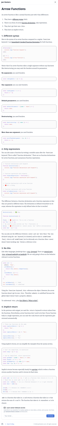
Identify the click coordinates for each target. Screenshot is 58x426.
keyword (32, 252)
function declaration (28, 23)
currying (34, 369)
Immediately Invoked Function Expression (26, 42)
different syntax (18, 19)
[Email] (25, 415)
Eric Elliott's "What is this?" (28, 301)
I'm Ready (50, 416)
